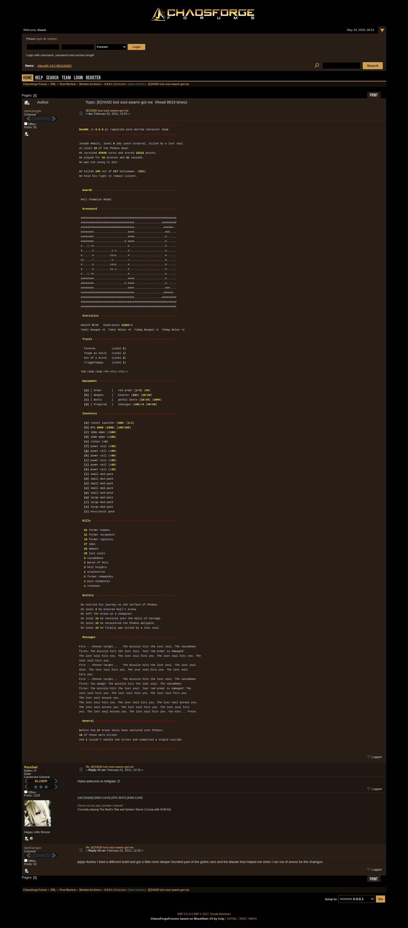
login (39, 38)
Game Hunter (136, 84)
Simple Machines (220, 914)
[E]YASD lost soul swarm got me (107, 110)
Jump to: (331, 899)
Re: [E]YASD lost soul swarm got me (110, 766)
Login (78, 78)
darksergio (32, 111)
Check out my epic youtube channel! (100, 805)
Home (27, 78)
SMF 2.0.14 (184, 914)
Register (93, 78)
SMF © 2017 (201, 914)
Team (66, 78)
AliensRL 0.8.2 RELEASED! (54, 66)
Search (52, 78)
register (52, 38)
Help (39, 78)
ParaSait (30, 767)
